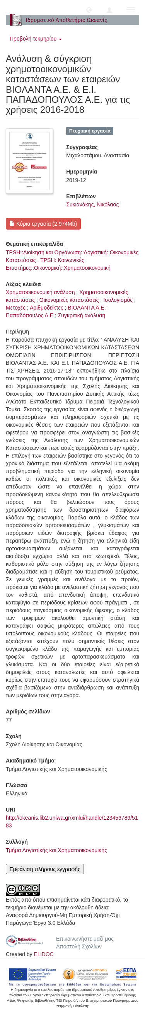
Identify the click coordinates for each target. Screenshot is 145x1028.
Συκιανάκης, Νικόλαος (92, 204)
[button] (89, 9)
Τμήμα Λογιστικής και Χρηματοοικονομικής (56, 850)
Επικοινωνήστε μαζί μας (85, 939)
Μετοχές (16, 308)
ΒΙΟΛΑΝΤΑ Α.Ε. (87, 308)
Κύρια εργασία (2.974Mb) (43, 224)
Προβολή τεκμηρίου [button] (36, 39)
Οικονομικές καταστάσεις (69, 300)
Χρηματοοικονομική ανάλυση (40, 292)
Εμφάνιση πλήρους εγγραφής (44, 869)
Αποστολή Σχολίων (79, 946)
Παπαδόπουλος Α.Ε (29, 315)
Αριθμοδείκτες (46, 308)
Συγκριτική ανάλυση (82, 315)
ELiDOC (43, 954)
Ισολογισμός (118, 300)
